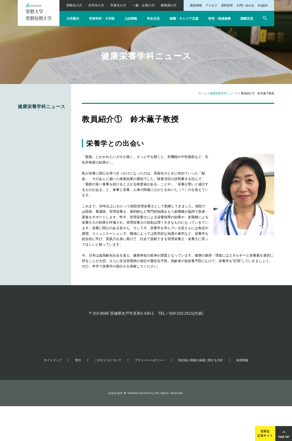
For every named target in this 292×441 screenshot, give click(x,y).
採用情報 (242, 395)
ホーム (202, 93)
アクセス (211, 5)
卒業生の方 (118, 5)
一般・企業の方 (143, 5)
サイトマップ (53, 395)
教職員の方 (169, 5)
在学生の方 (96, 5)
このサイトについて (107, 395)
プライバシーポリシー (150, 395)
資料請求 (227, 5)
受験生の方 (74, 5)
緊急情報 (196, 5)
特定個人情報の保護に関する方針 (200, 395)
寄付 (78, 395)
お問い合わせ (245, 5)
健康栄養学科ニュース (224, 93)
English (263, 5)
